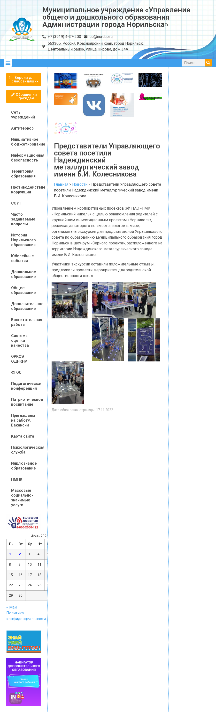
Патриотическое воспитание (26, 402)
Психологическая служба (26, 450)
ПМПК (16, 479)
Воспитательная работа (26, 322)
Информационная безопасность (26, 157)
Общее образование (23, 290)
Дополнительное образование (26, 306)
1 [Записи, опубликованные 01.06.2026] (10, 554)
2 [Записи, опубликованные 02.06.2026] (20, 554)
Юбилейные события (22, 258)
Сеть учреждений (23, 114)
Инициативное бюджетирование (26, 142)
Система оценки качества (20, 340)
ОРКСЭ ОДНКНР (19, 359)
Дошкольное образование (23, 274)
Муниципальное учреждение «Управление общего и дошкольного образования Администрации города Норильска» (116, 17)
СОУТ (16, 203)
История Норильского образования (23, 240)
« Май (11, 607)
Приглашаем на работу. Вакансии (23, 420)
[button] (8, 63)
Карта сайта (22, 436)
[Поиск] (208, 62)
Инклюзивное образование (24, 465)
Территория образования (23, 173)
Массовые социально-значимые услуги (22, 497)
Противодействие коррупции (26, 189)
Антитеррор (22, 128)
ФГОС (16, 372)
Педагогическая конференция (26, 386)
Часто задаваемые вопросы (23, 219)
